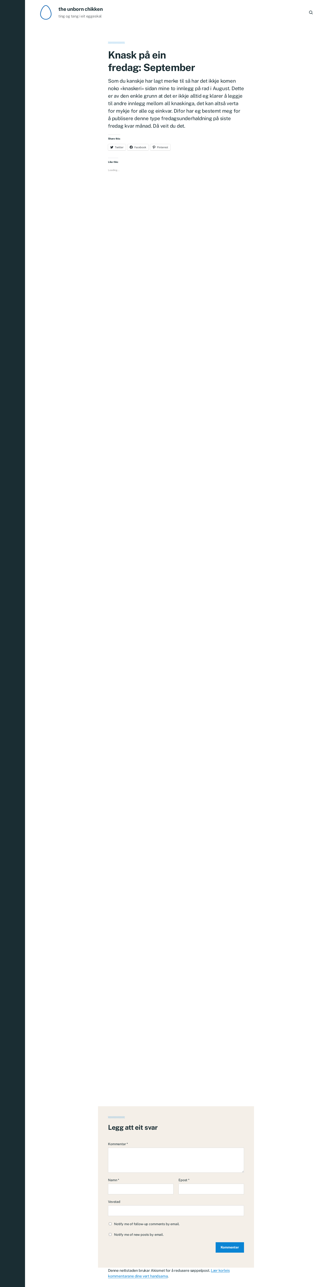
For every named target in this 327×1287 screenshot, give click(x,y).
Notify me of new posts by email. (139, 1198)
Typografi (255, 1276)
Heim (238, 1276)
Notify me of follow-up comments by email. (147, 1187)
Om (311, 1276)
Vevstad (114, 1165)
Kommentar (118, 1107)
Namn (113, 1143)
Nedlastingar (277, 1276)
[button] (12, 643)
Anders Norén (111, 1276)
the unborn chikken (80, 8)
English (297, 1276)
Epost (184, 1143)
